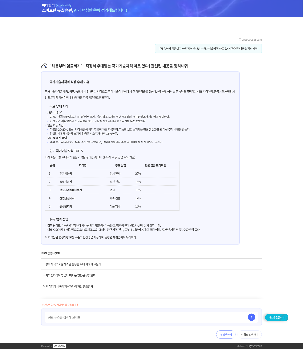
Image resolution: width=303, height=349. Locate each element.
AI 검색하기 (226, 334)
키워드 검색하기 (249, 334)
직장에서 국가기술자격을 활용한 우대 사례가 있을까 (72, 264)
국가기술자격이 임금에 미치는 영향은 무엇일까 (69, 275)
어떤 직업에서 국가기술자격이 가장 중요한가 (68, 286)
